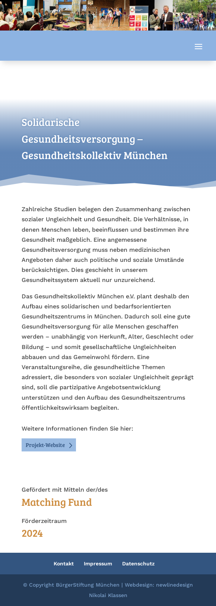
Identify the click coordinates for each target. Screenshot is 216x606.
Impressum (98, 564)
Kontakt (64, 564)
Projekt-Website (45, 444)
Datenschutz (138, 564)
